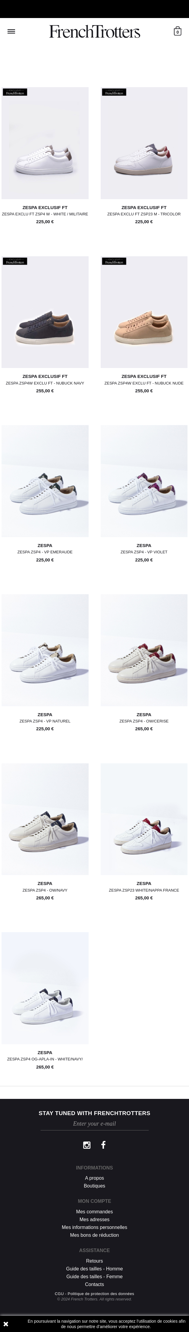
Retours (94, 1261)
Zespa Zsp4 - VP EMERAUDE (45, 552)
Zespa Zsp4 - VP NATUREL (45, 721)
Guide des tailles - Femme (94, 1276)
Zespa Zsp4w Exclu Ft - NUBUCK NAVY (45, 383)
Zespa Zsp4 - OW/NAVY (45, 890)
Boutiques (94, 1185)
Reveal (11, 31)
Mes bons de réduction (94, 1235)
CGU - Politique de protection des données (94, 1293)
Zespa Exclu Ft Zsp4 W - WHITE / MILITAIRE (45, 214)
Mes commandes (94, 1211)
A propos (94, 1178)
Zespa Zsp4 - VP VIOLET (144, 552)
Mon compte (94, 1201)
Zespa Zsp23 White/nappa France (144, 890)
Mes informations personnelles (94, 1227)
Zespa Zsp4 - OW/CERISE (144, 721)
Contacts (94, 1284)
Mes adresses (95, 1219)
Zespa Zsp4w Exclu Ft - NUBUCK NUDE (144, 383)
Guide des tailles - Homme (94, 1268)
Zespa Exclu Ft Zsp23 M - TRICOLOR (144, 214)
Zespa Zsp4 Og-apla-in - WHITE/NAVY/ (45, 1059)
